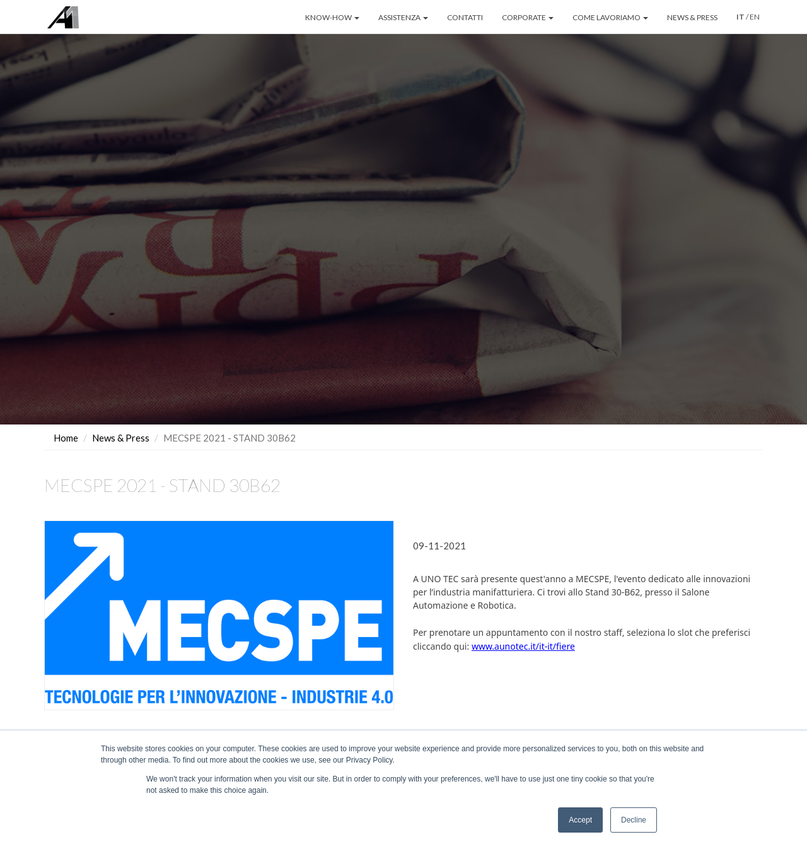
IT (740, 16)
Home (66, 437)
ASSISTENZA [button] (403, 17)
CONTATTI (465, 17)
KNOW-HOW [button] (332, 17)
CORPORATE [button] (528, 17)
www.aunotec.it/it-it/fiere (523, 646)
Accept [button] (580, 820)
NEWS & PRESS (692, 17)
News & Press (120, 437)
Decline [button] (633, 820)
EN (755, 16)
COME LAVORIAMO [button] (610, 17)
